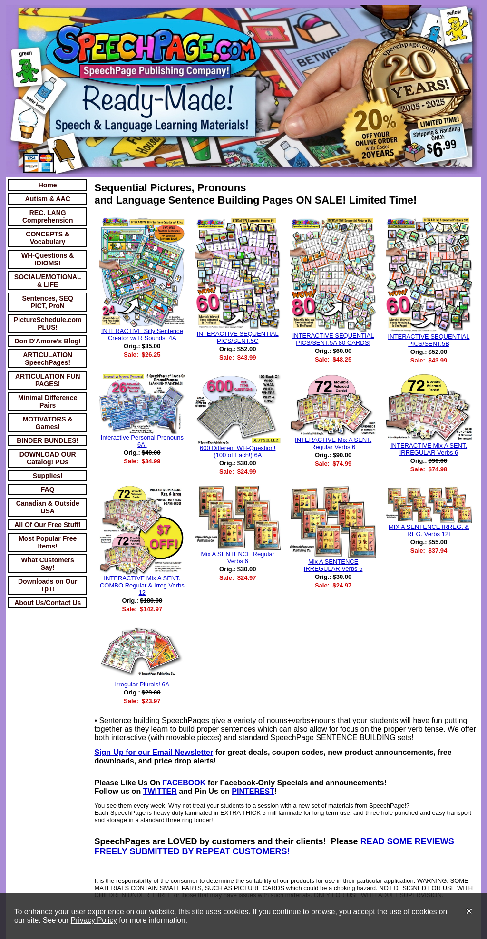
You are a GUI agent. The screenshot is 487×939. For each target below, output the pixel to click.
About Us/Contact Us (47, 602)
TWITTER (160, 791)
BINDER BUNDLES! (47, 440)
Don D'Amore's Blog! (47, 341)
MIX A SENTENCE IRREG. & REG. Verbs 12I (429, 530)
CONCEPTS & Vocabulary (47, 237)
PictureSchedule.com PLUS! (47, 323)
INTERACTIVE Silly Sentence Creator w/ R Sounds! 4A (142, 334)
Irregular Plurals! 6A (142, 684)
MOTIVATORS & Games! (48, 422)
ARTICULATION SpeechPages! (47, 358)
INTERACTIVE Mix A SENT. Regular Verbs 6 (333, 443)
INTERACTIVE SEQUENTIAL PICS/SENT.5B (429, 340)
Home (48, 185)
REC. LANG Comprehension (47, 216)
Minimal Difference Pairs (47, 401)
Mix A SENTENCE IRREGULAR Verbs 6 (333, 565)
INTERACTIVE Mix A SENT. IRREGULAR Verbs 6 (428, 449)
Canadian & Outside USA (47, 507)
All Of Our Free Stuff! (47, 524)
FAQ (48, 489)
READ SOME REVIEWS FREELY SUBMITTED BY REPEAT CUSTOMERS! (274, 846)
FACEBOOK (184, 783)
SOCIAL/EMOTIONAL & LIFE (47, 280)
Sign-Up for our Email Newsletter (153, 752)
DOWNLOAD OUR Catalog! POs (47, 458)
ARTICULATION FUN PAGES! (47, 380)
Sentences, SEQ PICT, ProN (47, 302)
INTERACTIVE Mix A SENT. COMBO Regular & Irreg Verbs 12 (142, 585)
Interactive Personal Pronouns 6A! (142, 441)
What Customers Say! (47, 563)
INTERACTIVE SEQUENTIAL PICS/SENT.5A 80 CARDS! (333, 339)
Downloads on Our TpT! (47, 585)
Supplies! (48, 475)
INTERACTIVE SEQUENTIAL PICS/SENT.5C (238, 337)
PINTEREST (253, 791)
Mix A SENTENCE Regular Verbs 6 (237, 557)
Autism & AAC (47, 199)
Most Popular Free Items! (48, 542)
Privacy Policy (94, 920)
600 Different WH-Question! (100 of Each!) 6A (237, 451)
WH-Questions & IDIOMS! (47, 259)
